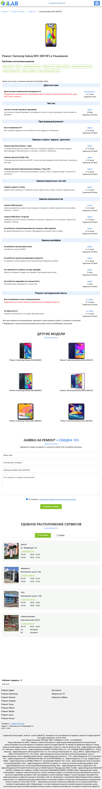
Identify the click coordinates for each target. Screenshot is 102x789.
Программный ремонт (32, 66)
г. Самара (60, 535)
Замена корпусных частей (82, 66)
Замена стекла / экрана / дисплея (56, 66)
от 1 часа (89, 94)
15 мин (90, 112)
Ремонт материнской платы (49, 71)
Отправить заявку (51, 507)
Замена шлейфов (28, 71)
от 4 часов (90, 149)
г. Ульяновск (43, 535)
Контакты (56, 690)
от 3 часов (90, 231)
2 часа (90, 272)
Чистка (18, 66)
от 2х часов (90, 208)
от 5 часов (90, 130)
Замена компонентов (11, 71)
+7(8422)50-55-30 (27, 551)
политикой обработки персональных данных (58, 499)
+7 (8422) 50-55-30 (56, 3)
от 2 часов (90, 190)
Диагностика (8, 66)
